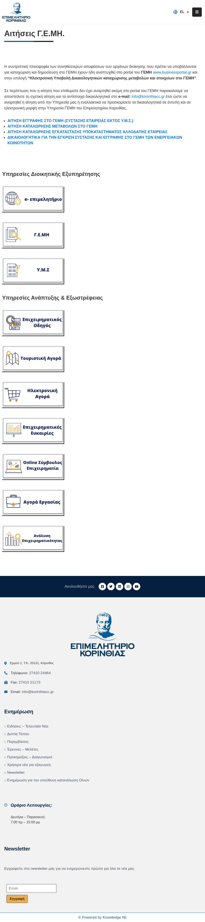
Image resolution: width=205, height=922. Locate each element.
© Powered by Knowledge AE (102, 917)
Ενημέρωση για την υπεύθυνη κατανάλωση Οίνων (48, 780)
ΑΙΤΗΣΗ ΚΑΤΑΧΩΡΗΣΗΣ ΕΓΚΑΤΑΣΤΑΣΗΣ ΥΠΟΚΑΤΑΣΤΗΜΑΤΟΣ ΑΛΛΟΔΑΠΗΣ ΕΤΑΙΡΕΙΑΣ (87, 132)
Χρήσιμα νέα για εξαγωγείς (29, 765)
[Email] (31, 888)
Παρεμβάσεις (18, 742)
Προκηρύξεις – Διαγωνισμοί (29, 757)
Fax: (25, 682)
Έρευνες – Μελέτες (22, 749)
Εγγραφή (17, 899)
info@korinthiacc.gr (148, 96)
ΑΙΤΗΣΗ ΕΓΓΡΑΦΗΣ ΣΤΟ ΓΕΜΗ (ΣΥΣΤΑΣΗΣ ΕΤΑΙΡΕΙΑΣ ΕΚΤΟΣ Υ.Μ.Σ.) (70, 121)
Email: (32, 692)
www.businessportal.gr (172, 72)
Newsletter (16, 772)
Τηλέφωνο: (31, 673)
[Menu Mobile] (197, 12)
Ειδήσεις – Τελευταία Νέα (27, 726)
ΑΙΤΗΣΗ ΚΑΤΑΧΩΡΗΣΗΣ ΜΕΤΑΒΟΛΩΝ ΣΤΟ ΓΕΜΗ (52, 126)
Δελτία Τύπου (18, 734)
